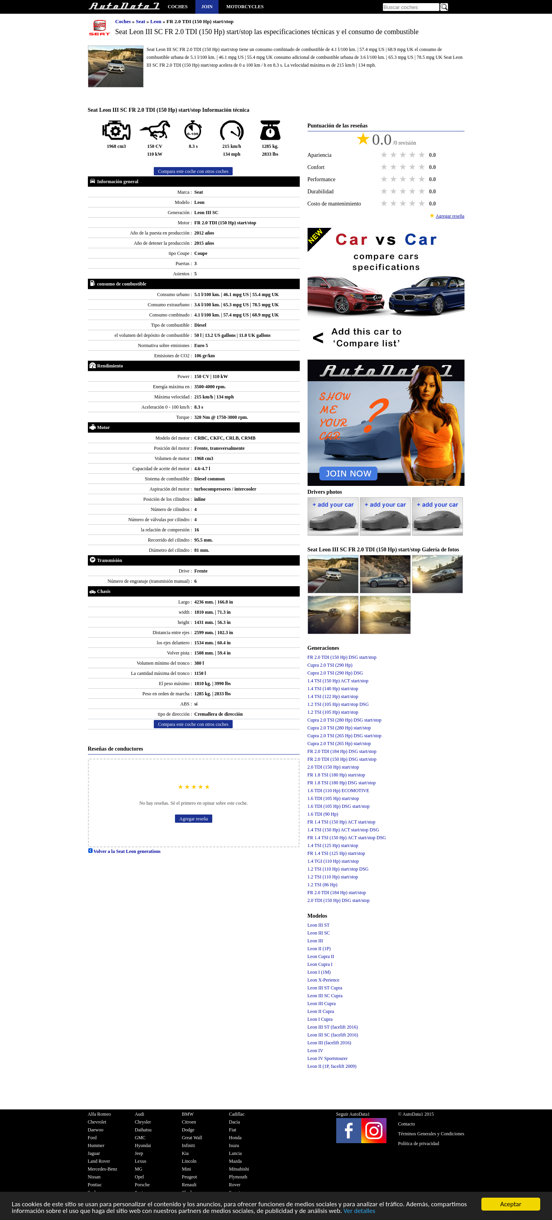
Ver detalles (359, 1211)
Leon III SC (319, 933)
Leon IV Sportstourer (328, 1058)
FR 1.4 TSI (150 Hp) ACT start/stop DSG (347, 837)
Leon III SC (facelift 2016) (333, 1035)
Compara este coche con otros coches (193, 171)
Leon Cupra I (320, 964)
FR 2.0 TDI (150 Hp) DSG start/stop (342, 657)
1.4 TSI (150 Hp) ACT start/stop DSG (343, 830)
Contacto (406, 1124)
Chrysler (143, 1122)
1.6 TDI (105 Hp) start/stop (333, 798)
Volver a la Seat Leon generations (124, 851)
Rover (234, 1184)
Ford (92, 1137)
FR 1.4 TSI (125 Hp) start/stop (336, 853)
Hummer (96, 1145)
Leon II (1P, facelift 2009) (332, 1066)
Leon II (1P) (319, 948)
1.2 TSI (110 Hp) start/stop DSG (338, 869)
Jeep (139, 1153)
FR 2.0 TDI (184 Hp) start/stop (337, 892)
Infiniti (188, 1145)
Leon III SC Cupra (325, 995)
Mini (186, 1169)
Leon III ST (319, 925)
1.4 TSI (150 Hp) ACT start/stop (338, 681)
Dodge (188, 1130)
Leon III (315, 941)
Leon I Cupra (320, 1019)
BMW (188, 1114)
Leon (156, 21)
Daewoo (96, 1130)
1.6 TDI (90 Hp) (323, 814)
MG (138, 1169)
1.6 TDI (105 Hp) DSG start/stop (339, 806)
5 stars (422, 155)
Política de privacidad (418, 1143)
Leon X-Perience (324, 980)
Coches (178, 6)
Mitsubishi (239, 1169)
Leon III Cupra (322, 1003)
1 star (385, 155)
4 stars (413, 155)
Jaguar (94, 1153)
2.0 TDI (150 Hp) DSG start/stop (339, 900)
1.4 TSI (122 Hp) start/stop (333, 696)
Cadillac (237, 1114)
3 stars (403, 155)
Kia (185, 1153)
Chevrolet (97, 1122)
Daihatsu (143, 1130)
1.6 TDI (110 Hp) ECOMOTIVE (339, 790)
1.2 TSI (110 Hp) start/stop (333, 877)
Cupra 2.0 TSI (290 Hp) (330, 665)
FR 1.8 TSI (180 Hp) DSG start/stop (342, 782)
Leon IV (315, 1050)
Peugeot (189, 1177)
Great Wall (192, 1137)
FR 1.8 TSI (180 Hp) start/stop (336, 775)
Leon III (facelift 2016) (330, 1042)
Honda (235, 1137)
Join (207, 6)
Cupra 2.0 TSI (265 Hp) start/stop (339, 743)
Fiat (233, 1130)
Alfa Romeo (99, 1114)
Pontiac (95, 1184)
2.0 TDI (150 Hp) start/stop (333, 767)
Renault (189, 1184)
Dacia (234, 1122)
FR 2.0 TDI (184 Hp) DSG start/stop (342, 751)
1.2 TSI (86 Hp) (322, 884)
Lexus (140, 1161)
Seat (141, 21)
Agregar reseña (193, 819)
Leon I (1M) (319, 972)
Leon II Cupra (321, 1011)
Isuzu (234, 1145)
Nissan (94, 1177)
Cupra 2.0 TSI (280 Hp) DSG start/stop (345, 720)
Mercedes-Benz (102, 1169)
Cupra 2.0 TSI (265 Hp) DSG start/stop (345, 735)
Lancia (235, 1153)
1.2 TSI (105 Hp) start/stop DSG (338, 704)
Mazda (235, 1161)
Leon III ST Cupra (325, 988)
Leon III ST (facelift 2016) (333, 1027)
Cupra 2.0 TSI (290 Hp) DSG (335, 673)
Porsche (142, 1184)
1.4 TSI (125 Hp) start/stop (333, 845)
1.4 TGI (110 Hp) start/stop (333, 861)
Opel (139, 1177)
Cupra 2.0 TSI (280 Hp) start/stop (339, 728)
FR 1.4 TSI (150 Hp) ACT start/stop (341, 822)
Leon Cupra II (321, 956)
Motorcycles (245, 6)
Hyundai (143, 1145)
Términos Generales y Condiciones (431, 1133)
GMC (140, 1137)
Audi (139, 1114)
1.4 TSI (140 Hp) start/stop (333, 688)
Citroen (189, 1122)
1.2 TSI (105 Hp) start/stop (333, 712)
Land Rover (99, 1161)
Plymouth (238, 1177)
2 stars (394, 155)
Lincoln (189, 1161)
